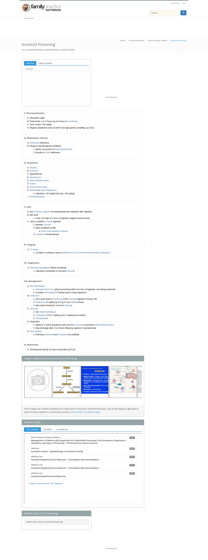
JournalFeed (62, 429)
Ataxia (32, 183)
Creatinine (40, 234)
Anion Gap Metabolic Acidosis (54, 231)
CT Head (34, 249)
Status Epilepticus (49, 190)
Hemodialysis (50, 292)
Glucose (47, 224)
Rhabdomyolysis (37, 196)
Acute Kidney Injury (38, 187)
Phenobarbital (42, 318)
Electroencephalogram (40, 268)
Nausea (33, 167)
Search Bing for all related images (85, 412)
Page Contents (45, 63)
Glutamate (59, 149)
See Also (30, 63)
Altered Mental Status (39, 180)
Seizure (33, 190)
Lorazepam (41, 315)
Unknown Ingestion (42, 211)
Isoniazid (29, 69)
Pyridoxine (34, 143)
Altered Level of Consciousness (77, 252)
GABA (69, 149)
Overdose (72, 121)
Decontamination (37, 286)
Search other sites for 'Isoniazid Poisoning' (44, 521)
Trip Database (32, 429)
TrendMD (47, 429)
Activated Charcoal (44, 289)
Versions (175, 3)
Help (184, 3)
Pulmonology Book (136, 40)
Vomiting (34, 171)
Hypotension (35, 177)
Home (122, 40)
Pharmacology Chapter (157, 40)
